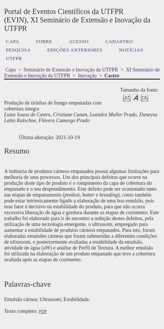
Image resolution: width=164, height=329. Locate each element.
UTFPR (14, 58)
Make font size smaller (127, 97)
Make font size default (135, 97)
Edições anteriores (74, 50)
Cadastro (119, 41)
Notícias (131, 50)
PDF (43, 311)
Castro (111, 75)
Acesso (79, 41)
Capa (12, 41)
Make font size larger (144, 97)
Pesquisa (18, 50)
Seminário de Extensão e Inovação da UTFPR (71, 69)
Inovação (87, 75)
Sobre (44, 41)
